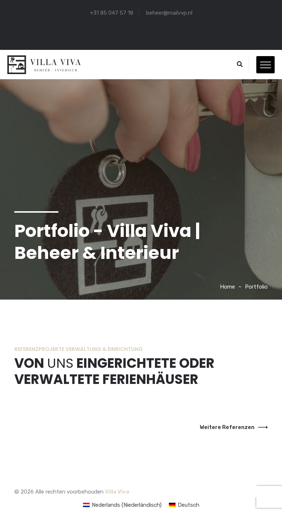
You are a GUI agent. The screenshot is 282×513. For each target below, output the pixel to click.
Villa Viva (117, 491)
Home (227, 286)
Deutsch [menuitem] (188, 505)
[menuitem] (122, 505)
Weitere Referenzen (234, 427)
